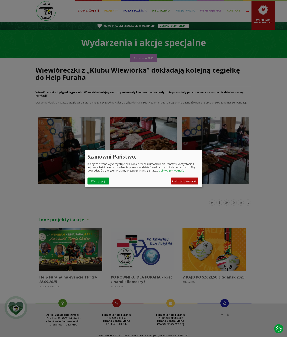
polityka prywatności (171, 170)
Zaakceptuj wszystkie (184, 181)
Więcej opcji (98, 181)
